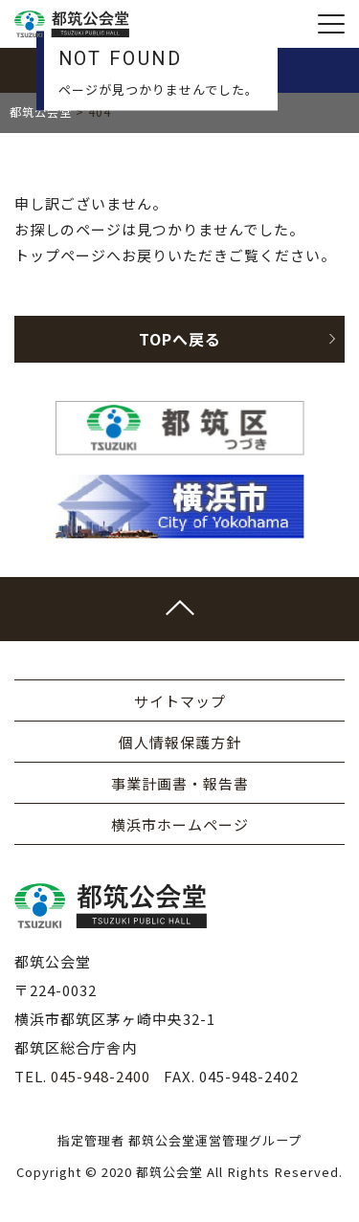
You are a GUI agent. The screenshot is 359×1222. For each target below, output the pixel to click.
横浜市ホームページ (180, 824)
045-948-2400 (100, 1076)
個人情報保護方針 (180, 742)
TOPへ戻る (237, 338)
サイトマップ (180, 701)
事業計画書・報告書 (180, 783)
